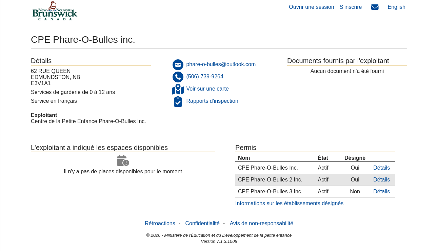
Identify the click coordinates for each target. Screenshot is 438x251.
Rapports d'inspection (212, 101)
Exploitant (44, 115)
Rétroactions (160, 223)
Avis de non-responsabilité (261, 223)
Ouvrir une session (311, 7)
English (396, 7)
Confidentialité (202, 223)
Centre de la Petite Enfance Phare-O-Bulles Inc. (88, 121)
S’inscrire (351, 7)
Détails (381, 168)
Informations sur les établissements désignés (289, 203)
